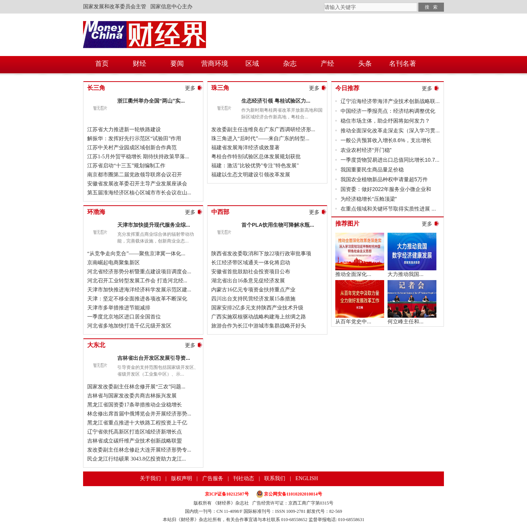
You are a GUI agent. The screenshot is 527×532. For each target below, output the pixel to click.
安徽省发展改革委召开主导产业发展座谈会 (137, 183)
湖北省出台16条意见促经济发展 (248, 280)
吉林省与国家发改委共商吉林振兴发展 (132, 396)
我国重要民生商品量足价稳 (372, 170)
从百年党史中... (353, 321)
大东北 (96, 345)
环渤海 (96, 212)
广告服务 (212, 478)
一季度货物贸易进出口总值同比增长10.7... (390, 160)
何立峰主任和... (406, 321)
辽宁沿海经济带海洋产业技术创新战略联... (390, 101)
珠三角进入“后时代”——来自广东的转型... (260, 138)
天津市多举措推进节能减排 (118, 308)
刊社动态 (243, 478)
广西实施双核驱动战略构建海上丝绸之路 (258, 317)
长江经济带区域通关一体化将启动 (250, 262)
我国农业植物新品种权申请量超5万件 (384, 179)
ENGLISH (306, 478)
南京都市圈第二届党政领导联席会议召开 (134, 174)
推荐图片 (347, 223)
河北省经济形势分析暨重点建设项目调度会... (139, 271)
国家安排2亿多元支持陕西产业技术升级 (257, 308)
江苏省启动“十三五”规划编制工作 (126, 165)
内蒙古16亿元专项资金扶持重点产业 (253, 290)
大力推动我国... (406, 274)
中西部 (220, 212)
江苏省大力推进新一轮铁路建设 (124, 129)
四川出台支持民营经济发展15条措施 (253, 299)
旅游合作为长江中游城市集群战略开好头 (258, 326)
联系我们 (274, 478)
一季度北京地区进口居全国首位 (124, 317)
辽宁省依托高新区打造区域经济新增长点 (134, 432)
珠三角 (220, 88)
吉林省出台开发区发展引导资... (153, 358)
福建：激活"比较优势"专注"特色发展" (255, 165)
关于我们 (150, 478)
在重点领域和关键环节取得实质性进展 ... (388, 209)
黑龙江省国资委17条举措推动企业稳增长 (134, 405)
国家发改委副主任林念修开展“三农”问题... (136, 387)
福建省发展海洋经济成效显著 (245, 147)
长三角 (96, 88)
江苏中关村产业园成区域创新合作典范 (132, 147)
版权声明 (181, 478)
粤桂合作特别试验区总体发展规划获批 (256, 156)
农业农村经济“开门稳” (366, 150)
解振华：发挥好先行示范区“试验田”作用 (134, 138)
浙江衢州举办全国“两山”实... (151, 101)
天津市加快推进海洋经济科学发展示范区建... (139, 290)
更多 (190, 88)
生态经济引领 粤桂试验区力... (275, 101)
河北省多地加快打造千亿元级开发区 (129, 326)
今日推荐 (347, 88)
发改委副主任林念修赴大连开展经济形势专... (139, 450)
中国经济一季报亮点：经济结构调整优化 (388, 111)
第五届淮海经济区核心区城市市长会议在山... (139, 193)
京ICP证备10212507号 (227, 494)
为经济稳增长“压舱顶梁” (369, 199)
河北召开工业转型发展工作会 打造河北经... (137, 280)
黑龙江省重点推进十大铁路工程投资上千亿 (137, 423)
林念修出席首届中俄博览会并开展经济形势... (139, 414)
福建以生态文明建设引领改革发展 (250, 174)
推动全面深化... (353, 274)
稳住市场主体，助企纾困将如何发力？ (385, 121)
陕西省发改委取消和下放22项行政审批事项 (261, 253)
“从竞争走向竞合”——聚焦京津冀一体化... (136, 253)
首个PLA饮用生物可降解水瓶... (277, 225)
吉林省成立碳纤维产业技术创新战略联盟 (134, 441)
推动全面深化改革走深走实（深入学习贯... (390, 130)
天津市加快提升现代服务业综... (153, 225)
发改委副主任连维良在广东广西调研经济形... (263, 129)
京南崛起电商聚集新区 (113, 262)
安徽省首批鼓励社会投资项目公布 (250, 271)
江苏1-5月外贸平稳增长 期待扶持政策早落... (138, 156)
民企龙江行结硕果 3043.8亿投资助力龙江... (136, 459)
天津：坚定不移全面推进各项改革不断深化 (137, 299)
